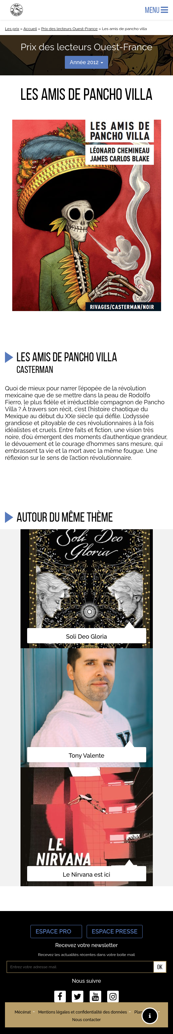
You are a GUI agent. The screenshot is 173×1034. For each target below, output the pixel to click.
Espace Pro (56, 931)
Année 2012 (86, 62)
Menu (156, 10)
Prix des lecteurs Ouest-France (69, 28)
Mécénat (23, 1012)
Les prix (12, 28)
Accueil (30, 28)
